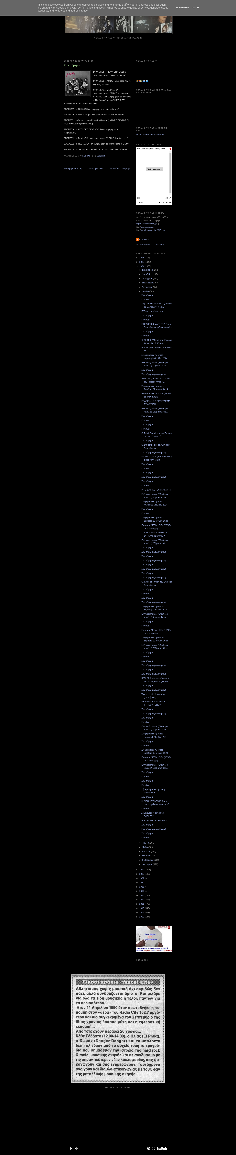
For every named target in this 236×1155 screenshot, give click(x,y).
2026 (142, 257)
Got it (195, 7)
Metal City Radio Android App (150, 134)
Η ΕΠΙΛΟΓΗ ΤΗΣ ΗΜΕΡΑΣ (154, 820)
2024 (142, 266)
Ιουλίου (145, 291)
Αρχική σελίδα (96, 168)
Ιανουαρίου (147, 864)
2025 (142, 262)
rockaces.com (147, 227)
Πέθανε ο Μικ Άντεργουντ (153, 311)
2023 (142, 869)
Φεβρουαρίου (148, 860)
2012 (142, 899)
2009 (142, 912)
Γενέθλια (145, 299)
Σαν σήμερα (147, 295)
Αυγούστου (147, 287)
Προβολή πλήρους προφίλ (150, 244)
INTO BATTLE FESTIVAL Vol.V (156, 490)
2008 (142, 917)
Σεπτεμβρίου (148, 282)
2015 (142, 887)
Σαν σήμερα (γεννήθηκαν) (153, 374)
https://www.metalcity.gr (146, 223)
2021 (142, 878)
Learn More (182, 7)
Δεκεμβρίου (147, 270)
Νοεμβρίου (147, 274)
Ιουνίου (145, 843)
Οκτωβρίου (147, 278)
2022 (142, 874)
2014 (142, 891)
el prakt (144, 239)
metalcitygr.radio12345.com (153, 230)
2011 (142, 904)
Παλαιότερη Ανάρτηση (120, 168)
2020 (142, 882)
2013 (142, 895)
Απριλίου (146, 851)
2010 (142, 908)
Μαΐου (145, 847)
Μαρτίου (146, 855)
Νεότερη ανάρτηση (73, 168)
